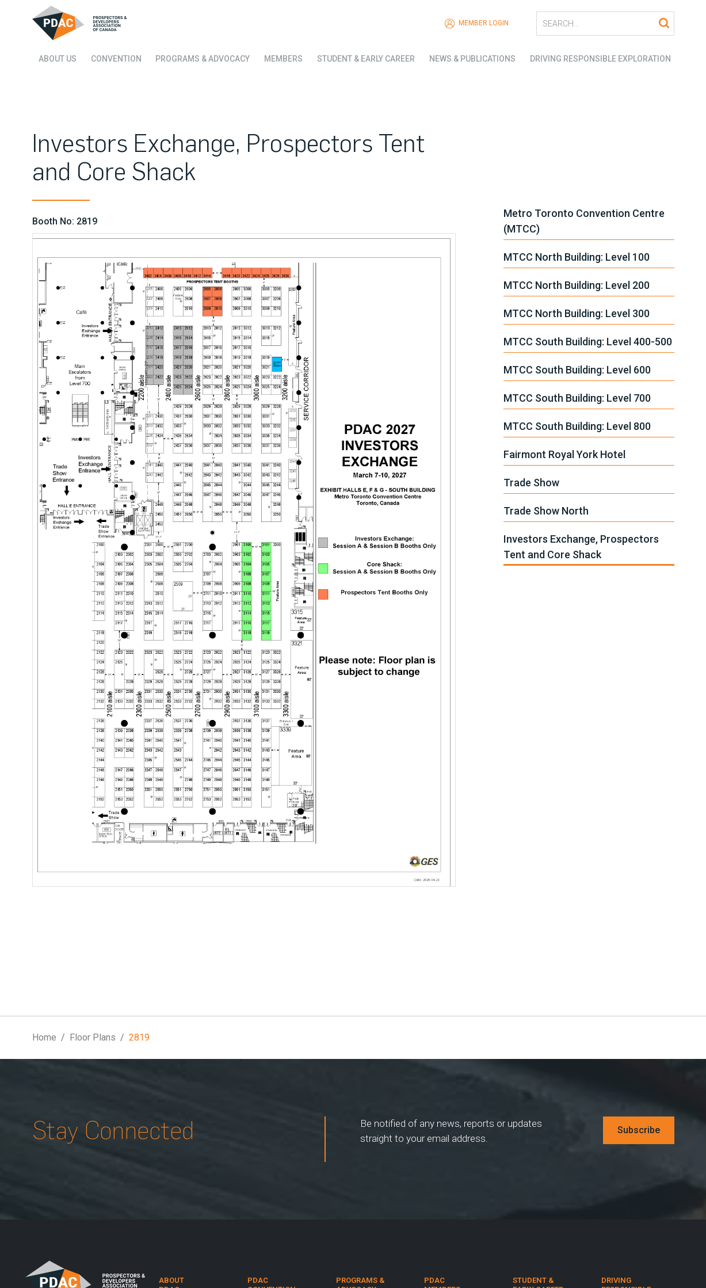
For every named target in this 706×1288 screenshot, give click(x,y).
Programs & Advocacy (199, 57)
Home (44, 1037)
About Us (51, 57)
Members (281, 57)
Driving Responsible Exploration (603, 57)
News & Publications (474, 57)
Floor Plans (93, 1037)
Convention (111, 57)
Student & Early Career (366, 57)
